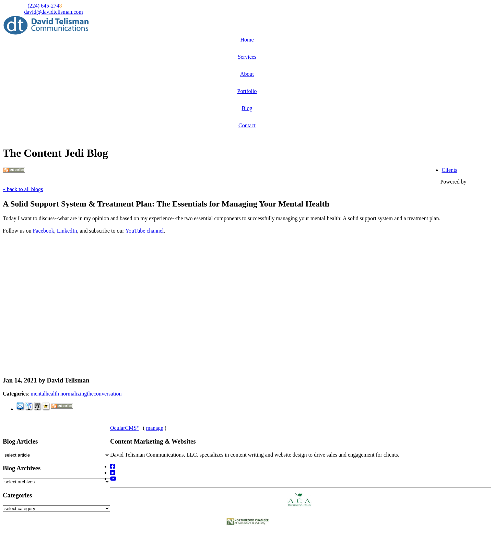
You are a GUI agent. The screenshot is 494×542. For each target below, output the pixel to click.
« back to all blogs (23, 189)
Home (247, 40)
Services (247, 57)
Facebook (43, 231)
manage (154, 428)
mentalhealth (45, 394)
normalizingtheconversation (91, 394)
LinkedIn (67, 231)
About (247, 74)
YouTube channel (144, 231)
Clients (449, 170)
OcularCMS (124, 428)
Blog (247, 108)
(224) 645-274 (43, 6)
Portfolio (247, 91)
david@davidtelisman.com (53, 12)
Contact (247, 125)
